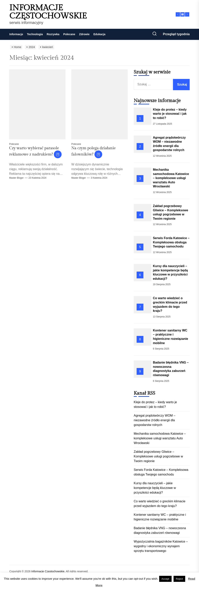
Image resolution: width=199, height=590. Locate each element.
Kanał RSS (144, 393)
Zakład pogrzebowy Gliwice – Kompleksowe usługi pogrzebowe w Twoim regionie (158, 456)
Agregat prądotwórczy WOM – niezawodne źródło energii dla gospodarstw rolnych (154, 420)
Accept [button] (165, 578)
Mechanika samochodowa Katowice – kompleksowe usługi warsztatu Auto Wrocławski (171, 178)
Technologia (35, 34)
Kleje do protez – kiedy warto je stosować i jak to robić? (170, 114)
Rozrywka (53, 34)
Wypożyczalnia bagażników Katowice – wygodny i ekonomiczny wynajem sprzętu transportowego (161, 546)
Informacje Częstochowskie (48, 12)
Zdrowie (84, 34)
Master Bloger (16, 178)
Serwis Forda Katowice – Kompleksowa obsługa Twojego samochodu (171, 242)
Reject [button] (179, 578)
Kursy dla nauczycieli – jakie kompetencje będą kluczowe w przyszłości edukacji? (155, 488)
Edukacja (99, 34)
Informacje (16, 34)
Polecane (69, 34)
